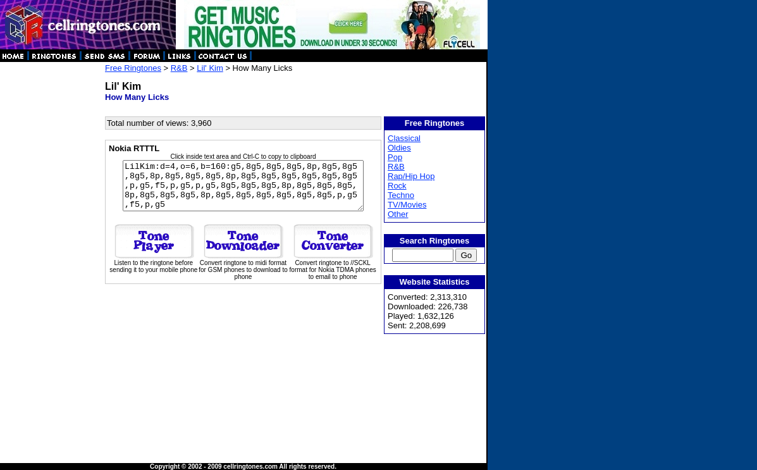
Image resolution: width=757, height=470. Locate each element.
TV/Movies (407, 204)
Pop (395, 157)
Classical (404, 138)
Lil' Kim (210, 68)
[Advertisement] (51, 253)
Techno (401, 195)
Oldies (400, 147)
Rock (397, 185)
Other (398, 214)
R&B (179, 68)
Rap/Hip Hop (411, 176)
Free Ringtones (133, 68)
